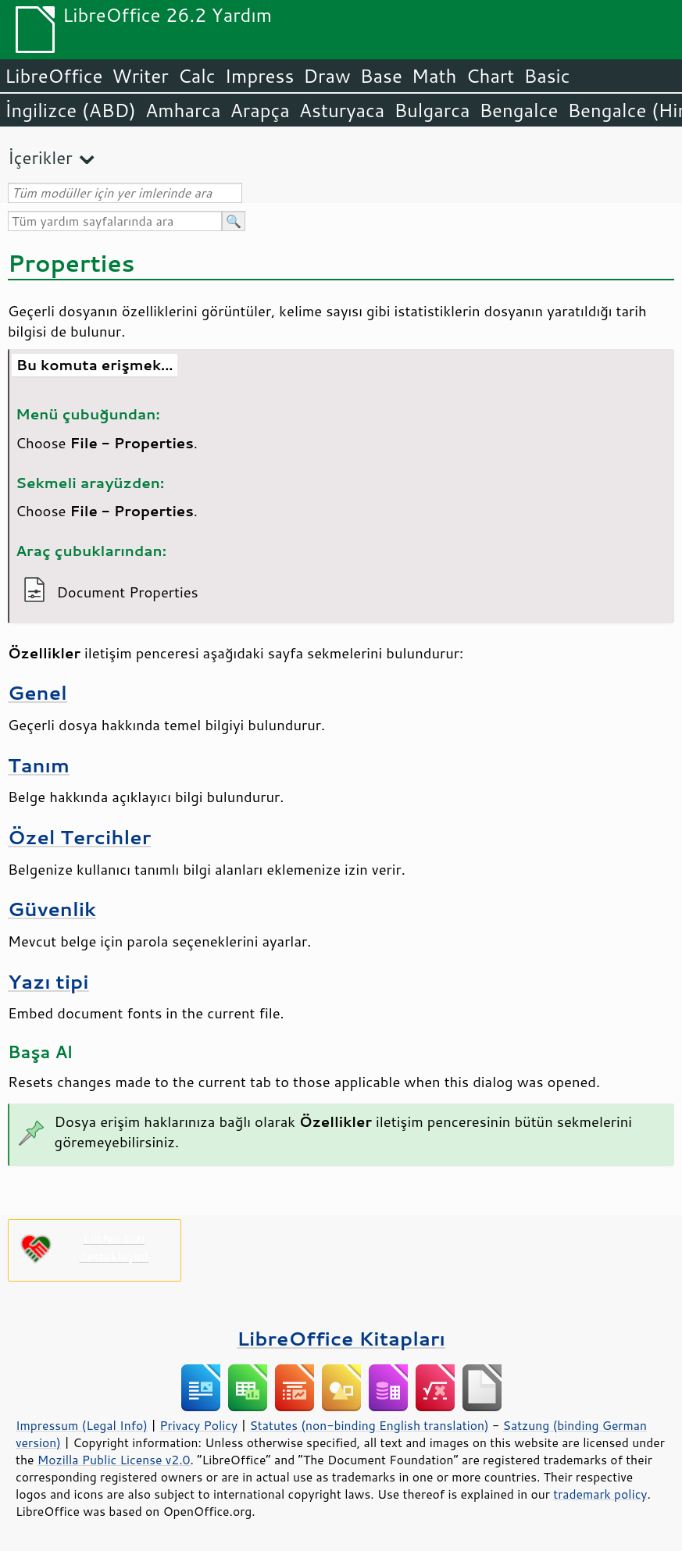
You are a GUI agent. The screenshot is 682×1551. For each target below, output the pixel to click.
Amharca (183, 110)
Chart (490, 75)
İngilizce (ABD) (70, 110)
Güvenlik (52, 908)
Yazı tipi (48, 981)
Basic (546, 75)
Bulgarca (432, 110)
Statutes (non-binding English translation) (368, 1425)
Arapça (260, 110)
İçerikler (40, 157)
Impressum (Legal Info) (82, 1425)
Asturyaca (342, 110)
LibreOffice (53, 75)
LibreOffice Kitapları (341, 1338)
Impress (260, 75)
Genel (37, 692)
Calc (197, 75)
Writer (140, 75)
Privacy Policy (198, 1425)
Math (434, 75)
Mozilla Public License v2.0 (114, 1459)
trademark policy (600, 1494)
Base (381, 75)
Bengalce (518, 110)
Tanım (39, 765)
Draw (326, 75)
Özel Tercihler (79, 836)
